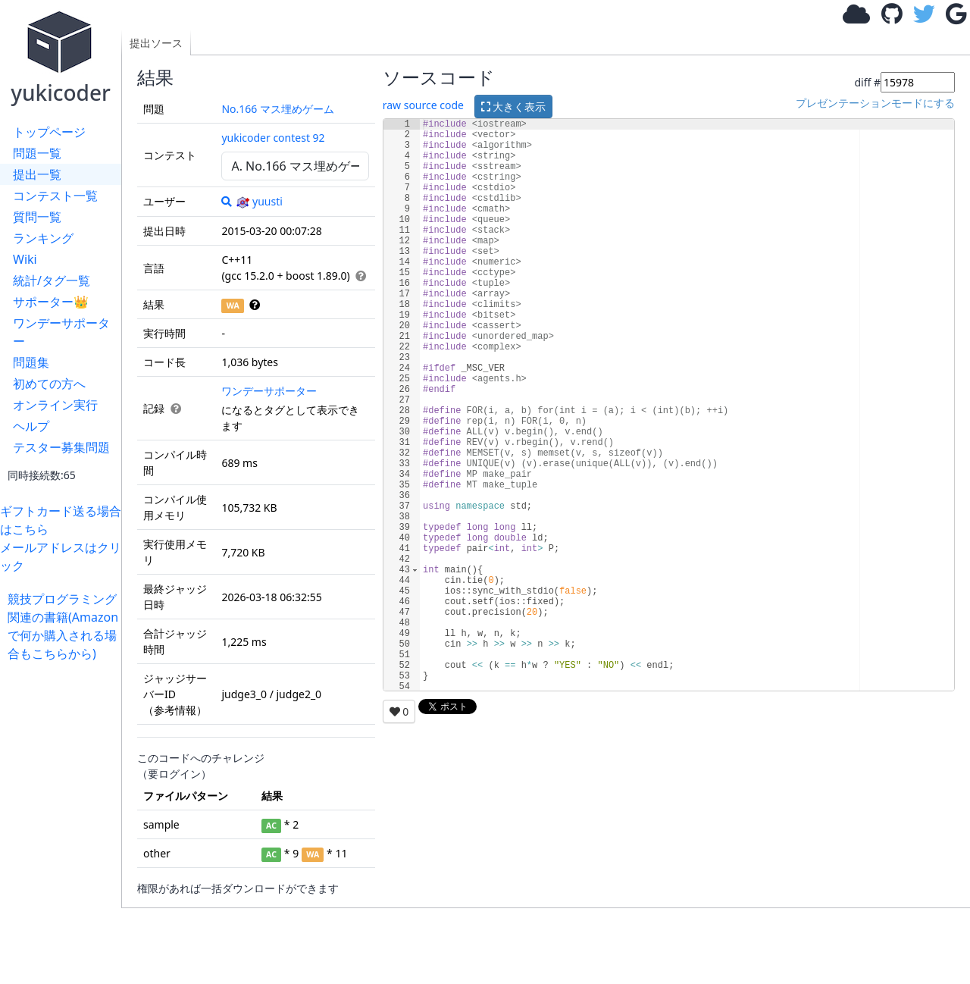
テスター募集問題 (61, 447)
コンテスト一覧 (55, 195)
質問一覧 (37, 216)
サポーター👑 (51, 301)
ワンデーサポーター (61, 332)
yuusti (259, 201)
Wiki (25, 259)
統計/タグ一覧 (51, 280)
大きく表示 (513, 106)
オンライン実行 (55, 404)
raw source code (423, 105)
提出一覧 (37, 174)
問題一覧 (37, 153)
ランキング (43, 238)
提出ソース (156, 43)
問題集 (31, 362)
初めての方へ (49, 383)
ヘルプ (31, 426)
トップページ (49, 132)
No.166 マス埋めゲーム (277, 109)
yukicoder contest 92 (272, 137)
